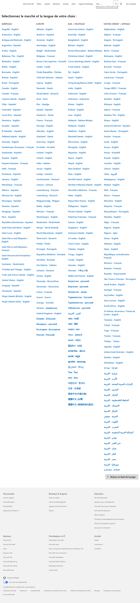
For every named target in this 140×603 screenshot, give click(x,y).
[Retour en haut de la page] (121, 477)
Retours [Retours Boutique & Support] (51, 511)
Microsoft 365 (28, 4)
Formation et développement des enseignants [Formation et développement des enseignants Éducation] (109, 519)
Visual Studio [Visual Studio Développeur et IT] (53, 570)
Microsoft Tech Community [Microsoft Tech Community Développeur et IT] (57, 553)
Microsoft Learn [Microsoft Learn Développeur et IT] (54, 544)
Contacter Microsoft (9, 591)
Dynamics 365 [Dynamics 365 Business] (7, 553)
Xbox (74, 4)
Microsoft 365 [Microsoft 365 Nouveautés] (7, 506)
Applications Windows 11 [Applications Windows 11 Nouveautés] (11, 511)
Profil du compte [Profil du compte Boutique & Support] (54, 498)
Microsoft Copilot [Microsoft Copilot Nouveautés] (8, 502)
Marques (97, 591)
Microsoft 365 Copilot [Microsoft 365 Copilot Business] (10, 566)
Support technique (86, 4)
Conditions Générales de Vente (80, 591)
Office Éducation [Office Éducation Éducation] (99, 515)
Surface (66, 4)
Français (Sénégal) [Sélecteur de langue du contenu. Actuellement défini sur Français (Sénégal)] (13, 578)
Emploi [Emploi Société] (96, 540)
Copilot (47, 4)
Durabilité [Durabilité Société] (97, 549)
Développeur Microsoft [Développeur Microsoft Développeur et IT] (56, 540)
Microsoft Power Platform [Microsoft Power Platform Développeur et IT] (57, 562)
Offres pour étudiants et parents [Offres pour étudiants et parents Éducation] (104, 523)
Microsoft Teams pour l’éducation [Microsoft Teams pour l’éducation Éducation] (105, 506)
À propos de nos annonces (112, 591)
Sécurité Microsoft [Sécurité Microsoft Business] (9, 544)
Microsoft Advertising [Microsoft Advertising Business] (10, 562)
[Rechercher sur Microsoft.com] (115, 4)
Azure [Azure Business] (5, 549)
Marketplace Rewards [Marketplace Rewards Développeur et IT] (56, 566)
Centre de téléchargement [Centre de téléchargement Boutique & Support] (57, 502)
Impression (23, 591)
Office (39, 4)
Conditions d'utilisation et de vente (55, 591)
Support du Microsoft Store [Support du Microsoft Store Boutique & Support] (57, 506)
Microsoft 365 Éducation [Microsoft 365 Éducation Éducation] (102, 511)
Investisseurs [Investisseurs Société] (98, 544)
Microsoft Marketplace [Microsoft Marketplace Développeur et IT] (56, 557)
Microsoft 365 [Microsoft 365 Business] (7, 557)
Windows (56, 4)
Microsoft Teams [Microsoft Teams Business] (8, 570)
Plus (97, 4)
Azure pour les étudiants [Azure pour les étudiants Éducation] (102, 528)
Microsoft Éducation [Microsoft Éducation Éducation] (100, 498)
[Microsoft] (12, 4)
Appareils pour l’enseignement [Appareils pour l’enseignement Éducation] (104, 502)
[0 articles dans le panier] (121, 3)
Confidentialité (35, 591)
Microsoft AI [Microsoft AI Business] (7, 540)
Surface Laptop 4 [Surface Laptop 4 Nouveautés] (8, 498)
